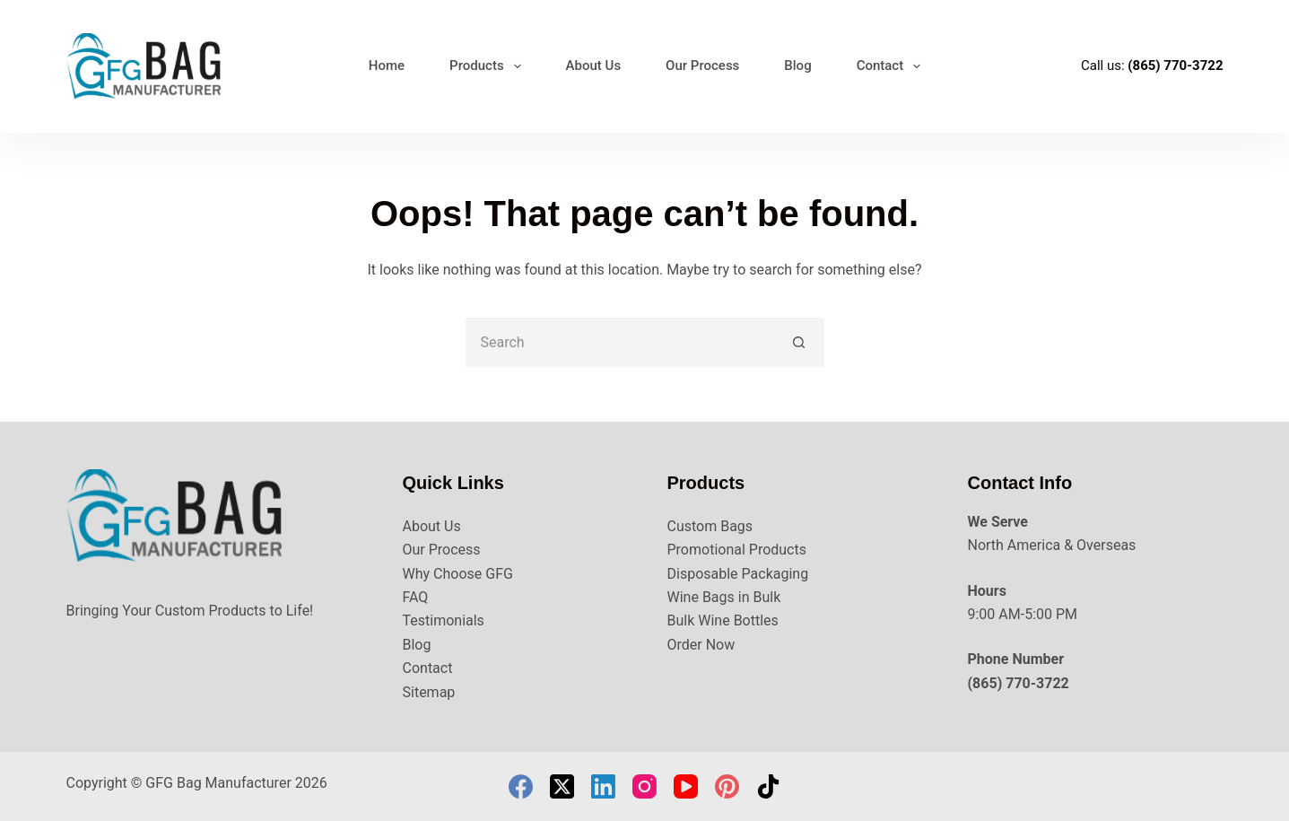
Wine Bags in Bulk (724, 597)
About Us (594, 65)
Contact (892, 66)
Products (488, 66)
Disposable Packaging (738, 573)
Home (387, 65)
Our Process (702, 65)
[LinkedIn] (603, 786)
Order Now (701, 644)
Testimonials (443, 620)
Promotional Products (736, 549)
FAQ (416, 597)
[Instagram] (644, 786)
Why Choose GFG (458, 573)
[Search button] (799, 342)
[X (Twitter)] (562, 786)
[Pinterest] (727, 786)
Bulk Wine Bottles (723, 620)
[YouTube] (686, 786)
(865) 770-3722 (1175, 65)
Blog (797, 65)
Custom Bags (710, 526)
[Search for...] (620, 342)
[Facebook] (521, 786)
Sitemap (429, 692)
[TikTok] (768, 786)
